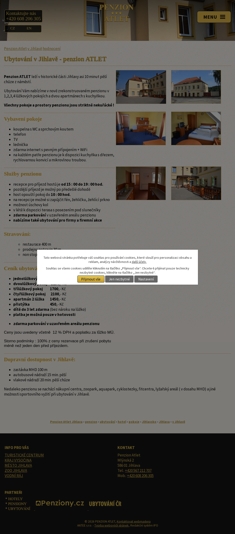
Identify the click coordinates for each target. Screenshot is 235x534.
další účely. (139, 262)
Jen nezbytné (119, 279)
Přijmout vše (90, 279)
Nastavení (146, 279)
